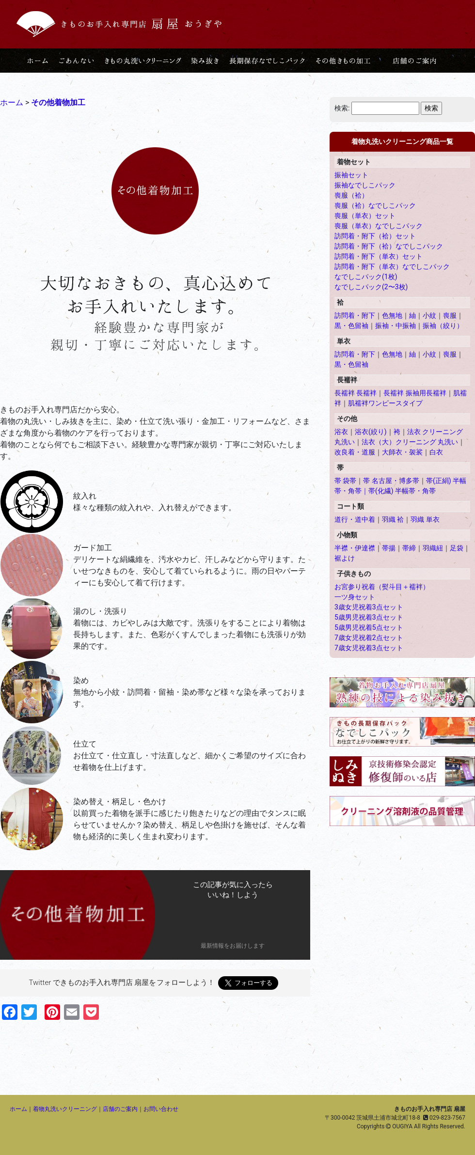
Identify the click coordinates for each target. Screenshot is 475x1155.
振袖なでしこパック (365, 185)
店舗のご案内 (120, 1109)
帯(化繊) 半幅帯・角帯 (402, 491)
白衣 (436, 452)
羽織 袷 (393, 519)
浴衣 (341, 432)
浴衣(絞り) (371, 432)
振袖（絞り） (443, 325)
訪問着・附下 (354, 315)
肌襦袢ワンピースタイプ (385, 403)
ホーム (18, 1109)
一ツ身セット (354, 597)
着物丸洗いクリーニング (65, 1109)
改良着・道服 (354, 452)
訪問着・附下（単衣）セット (378, 256)
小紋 (429, 315)
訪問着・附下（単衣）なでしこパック (392, 266)
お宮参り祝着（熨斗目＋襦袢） (381, 587)
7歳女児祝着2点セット (368, 637)
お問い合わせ (160, 1109)
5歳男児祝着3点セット (368, 617)
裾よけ (344, 558)
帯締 (409, 548)
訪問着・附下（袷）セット (375, 236)
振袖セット (351, 175)
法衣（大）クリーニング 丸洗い (410, 442)
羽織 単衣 (425, 519)
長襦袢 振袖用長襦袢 (414, 393)
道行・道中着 (354, 519)
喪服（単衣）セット (365, 215)
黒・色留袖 (351, 325)
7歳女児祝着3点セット (368, 648)
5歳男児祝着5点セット (368, 627)
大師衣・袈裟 (402, 452)
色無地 (392, 315)
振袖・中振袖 (395, 325)
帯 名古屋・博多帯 (391, 480)
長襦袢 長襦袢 (355, 393)
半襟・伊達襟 (354, 548)
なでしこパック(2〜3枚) (371, 287)
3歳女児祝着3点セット (368, 607)
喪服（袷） (351, 195)
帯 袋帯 (345, 480)
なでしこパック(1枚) (365, 277)
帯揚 (389, 548)
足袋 (456, 548)
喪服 (450, 315)
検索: (341, 108)
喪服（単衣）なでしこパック (378, 226)
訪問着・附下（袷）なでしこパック (388, 246)
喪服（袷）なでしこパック (375, 205)
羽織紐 (433, 548)
